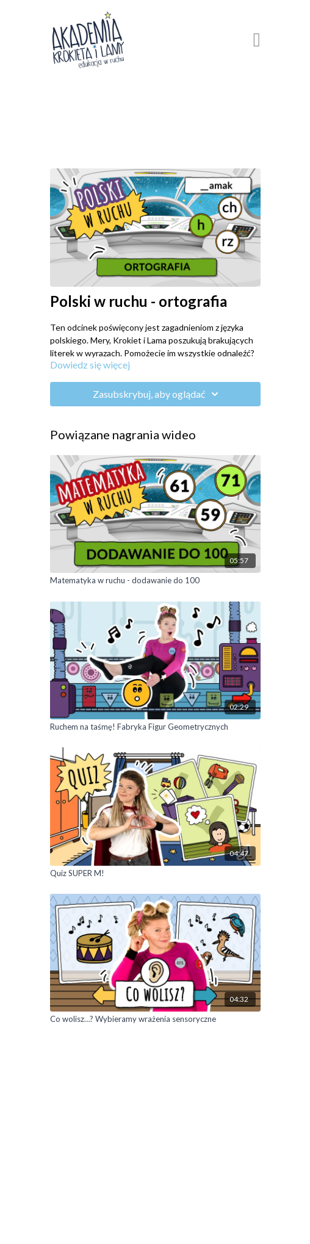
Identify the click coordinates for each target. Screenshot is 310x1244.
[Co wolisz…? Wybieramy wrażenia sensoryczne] (155, 1019)
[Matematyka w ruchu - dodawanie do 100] (155, 581)
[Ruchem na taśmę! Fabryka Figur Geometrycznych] (155, 727)
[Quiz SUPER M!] (155, 874)
